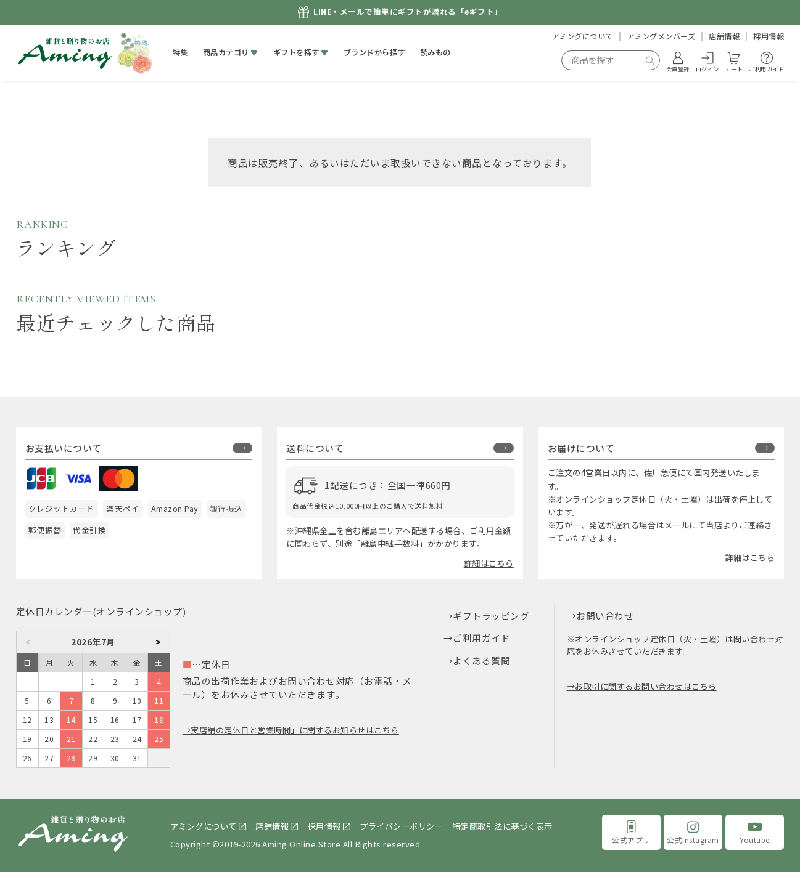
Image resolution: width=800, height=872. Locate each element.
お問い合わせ (604, 615)
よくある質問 (481, 660)
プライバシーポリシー (401, 826)
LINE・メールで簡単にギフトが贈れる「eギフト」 (408, 12)
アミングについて (582, 36)
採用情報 (768, 36)
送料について (315, 448)
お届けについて (581, 448)
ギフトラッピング (491, 615)
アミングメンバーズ (661, 36)
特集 (180, 52)
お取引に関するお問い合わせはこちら (646, 686)
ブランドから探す (374, 52)
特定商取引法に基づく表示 (503, 826)
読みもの (435, 52)
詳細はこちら (489, 563)
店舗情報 (724, 36)
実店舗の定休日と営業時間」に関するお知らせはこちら (295, 730)
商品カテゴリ (226, 52)
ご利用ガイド (481, 637)
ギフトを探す (296, 52)
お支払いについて (63, 448)
